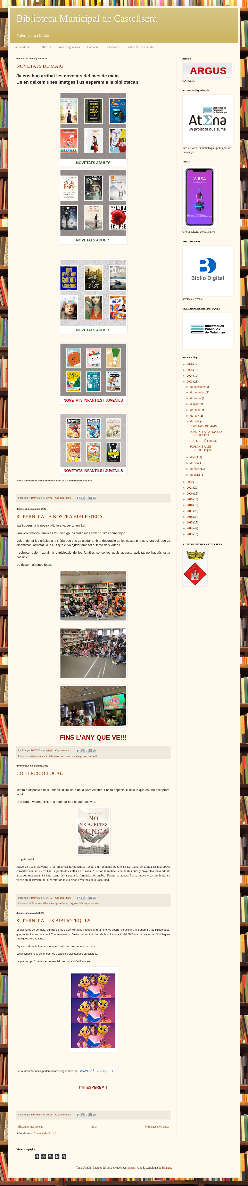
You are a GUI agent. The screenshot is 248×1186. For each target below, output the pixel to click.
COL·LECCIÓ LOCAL (39, 773)
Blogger (166, 1167)
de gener (195, 474)
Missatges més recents (30, 1126)
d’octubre (196, 398)
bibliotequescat (79, 756)
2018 (190, 505)
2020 (190, 493)
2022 (190, 481)
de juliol (195, 409)
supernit (93, 756)
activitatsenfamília (38, 756)
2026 (190, 364)
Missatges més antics (157, 1126)
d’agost (194, 404)
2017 (190, 511)
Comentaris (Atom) (45, 1133)
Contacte (93, 47)
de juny (194, 415)
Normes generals (69, 47)
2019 (190, 499)
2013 (190, 534)
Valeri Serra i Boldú (140, 47)
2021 (190, 487)
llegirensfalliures (78, 903)
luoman (131, 1167)
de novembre (198, 392)
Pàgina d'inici (22, 47)
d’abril (194, 457)
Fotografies (113, 47)
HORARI (44, 47)
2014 (190, 528)
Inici (94, 1126)
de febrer (195, 468)
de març (195, 463)
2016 (190, 516)
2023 (190, 381)
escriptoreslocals (59, 903)
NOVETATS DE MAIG (40, 66)
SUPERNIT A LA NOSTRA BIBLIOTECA (59, 516)
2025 (190, 369)
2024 (190, 375)
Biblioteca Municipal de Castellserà (86, 18)
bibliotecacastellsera (59, 756)
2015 (190, 522)
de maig (195, 421)
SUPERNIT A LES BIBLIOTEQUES (53, 920)
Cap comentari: (63, 497)
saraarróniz (94, 903)
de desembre (197, 386)
